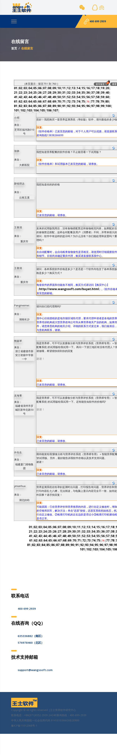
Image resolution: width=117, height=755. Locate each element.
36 (88, 92)
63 (25, 101)
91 (64, 106)
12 (68, 88)
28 (49, 92)
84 (30, 106)
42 (20, 97)
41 (15, 97)
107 (55, 110)
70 (59, 101)
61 (15, 101)
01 (15, 88)
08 (49, 88)
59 (102, 97)
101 (16, 110)
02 (20, 88)
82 (20, 106)
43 (25, 97)
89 (54, 106)
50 (59, 97)
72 (68, 101)
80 (107, 101)
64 (30, 101)
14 (78, 88)
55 (83, 97)
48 (49, 97)
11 (64, 88)
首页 (14, 48)
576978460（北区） (31, 642)
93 (73, 106)
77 (92, 101)
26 (39, 92)
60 (107, 97)
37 (93, 92)
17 (93, 88)
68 (49, 101)
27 (44, 92)
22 (20, 92)
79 (102, 101)
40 (107, 92)
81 (15, 106)
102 (22, 110)
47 (44, 97)
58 (97, 97)
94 (78, 106)
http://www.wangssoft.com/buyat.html (69, 289)
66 (39, 101)
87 (44, 106)
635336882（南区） (31, 636)
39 (102, 92)
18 (97, 88)
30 (59, 92)
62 (20, 101)
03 (25, 88)
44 (30, 97)
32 (68, 92)
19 (102, 88)
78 (97, 101)
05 (35, 88)
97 (93, 106)
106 (48, 110)
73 (73, 101)
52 (68, 97)
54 (78, 97)
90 (59, 106)
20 (107, 88)
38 (97, 92)
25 (35, 92)
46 (39, 97)
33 (73, 92)
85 (35, 106)
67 (44, 101)
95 (83, 106)
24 (30, 92)
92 (68, 106)
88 (49, 106)
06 (39, 88)
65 (35, 101)
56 (88, 97)
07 (44, 88)
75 (83, 101)
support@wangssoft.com (35, 670)
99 (102, 106)
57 (93, 97)
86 (39, 106)
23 (25, 92)
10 (59, 88)
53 (73, 97)
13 (73, 88)
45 (35, 97)
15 (83, 88)
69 (54, 101)
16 (88, 88)
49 (54, 97)
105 (42, 110)
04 (30, 88)
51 (64, 97)
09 (54, 88)
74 (78, 101)
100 (108, 106)
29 (54, 92)
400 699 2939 (95, 22)
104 (35, 110)
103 (29, 110)
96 (88, 106)
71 (64, 101)
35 (83, 92)
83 (25, 106)
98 (97, 106)
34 (78, 92)
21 (15, 92)
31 (64, 92)
